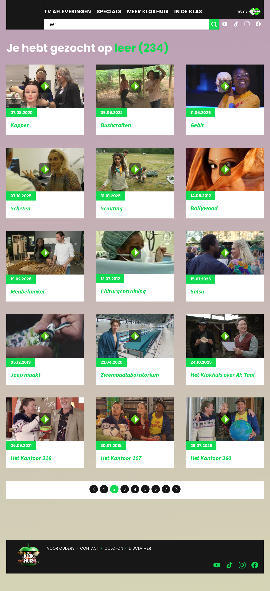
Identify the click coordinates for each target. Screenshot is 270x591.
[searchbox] (126, 24)
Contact (89, 548)
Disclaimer (140, 548)
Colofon (113, 548)
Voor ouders (61, 548)
